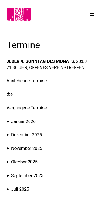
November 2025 (26, 148)
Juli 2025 (20, 189)
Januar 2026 (23, 121)
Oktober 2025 (24, 162)
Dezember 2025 (26, 134)
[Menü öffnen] (92, 14)
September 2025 (27, 175)
